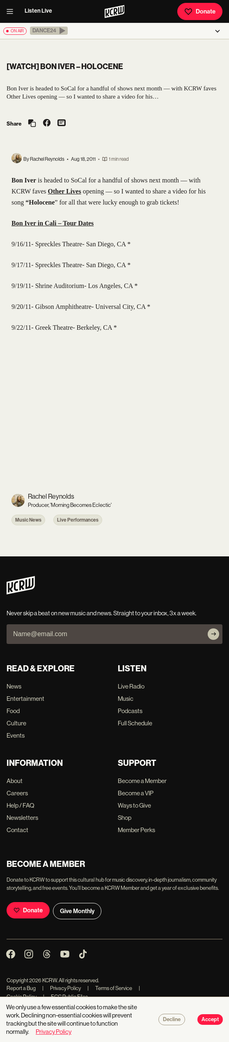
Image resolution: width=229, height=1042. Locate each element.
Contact (17, 829)
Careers (17, 793)
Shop (124, 817)
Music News (28, 520)
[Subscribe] (213, 634)
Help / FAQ (20, 805)
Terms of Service (109, 988)
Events (16, 735)
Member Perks (136, 829)
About (15, 780)
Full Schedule (135, 723)
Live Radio (131, 686)
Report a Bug (21, 988)
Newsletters (22, 817)
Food (13, 710)
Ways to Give (134, 805)
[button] (49, 31)
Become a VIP (135, 793)
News (14, 686)
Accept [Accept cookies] (210, 1019)
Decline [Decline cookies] (172, 1019)
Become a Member (142, 780)
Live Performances (77, 520)
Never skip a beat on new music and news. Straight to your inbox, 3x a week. (102, 613)
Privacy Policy (61, 988)
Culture (16, 723)
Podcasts (130, 710)
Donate (199, 11)
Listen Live (38, 10)
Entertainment (25, 698)
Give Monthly (77, 911)
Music (125, 698)
